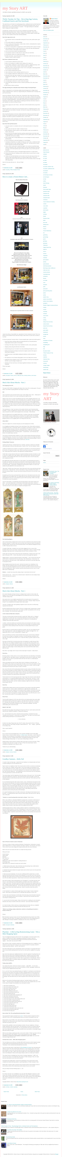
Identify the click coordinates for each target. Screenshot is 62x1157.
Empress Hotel (46, 218)
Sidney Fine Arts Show (48, 321)
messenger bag (46, 274)
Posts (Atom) (24, 1095)
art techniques (46, 176)
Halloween (45, 245)
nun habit (45, 280)
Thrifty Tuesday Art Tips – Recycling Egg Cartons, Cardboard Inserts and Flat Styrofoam (20, 20)
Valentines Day (46, 359)
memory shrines (27, 375)
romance (45, 313)
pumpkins (45, 303)
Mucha (11, 583)
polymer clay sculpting (47, 301)
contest (11, 1086)
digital (44, 212)
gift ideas (45, 241)
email (21, 1015)
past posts (45, 288)
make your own (20, 375)
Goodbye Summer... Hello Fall (13, 759)
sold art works (46, 323)
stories (44, 336)
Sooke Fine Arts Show (47, 326)
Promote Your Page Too (47, 448)
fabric (44, 220)
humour (11, 752)
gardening (45, 234)
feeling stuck (45, 224)
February (45, 45)
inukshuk (45, 257)
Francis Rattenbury (47, 230)
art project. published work (48, 168)
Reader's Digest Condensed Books (50, 305)
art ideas (7, 1086)
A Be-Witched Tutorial (11, 1143)
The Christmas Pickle (10, 1137)
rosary (44, 317)
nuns (44, 282)
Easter (44, 216)
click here (27, 439)
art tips (44, 179)
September (45, 42)
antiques (7, 583)
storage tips (45, 334)
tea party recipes (46, 350)
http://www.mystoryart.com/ (22, 1081)
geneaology (45, 237)
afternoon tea (46, 150)
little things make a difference (49, 268)
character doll (46, 193)
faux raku (45, 222)
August (44, 96)
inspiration (45, 255)
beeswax (12, 924)
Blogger (56, 1154)
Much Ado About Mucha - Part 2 (14, 382)
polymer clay (46, 297)
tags (44, 346)
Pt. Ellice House (24, 734)
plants (44, 292)
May (44, 102)
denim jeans (45, 210)
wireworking (45, 367)
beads (44, 185)
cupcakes (45, 208)
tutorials (45, 355)
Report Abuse (46, 372)
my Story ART (15, 8)
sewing (44, 319)
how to (15, 375)
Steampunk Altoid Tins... (12, 1118)
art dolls (45, 160)
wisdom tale (45, 369)
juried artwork (46, 263)
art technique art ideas (48, 174)
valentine (45, 357)
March (44, 74)
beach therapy (46, 183)
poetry (44, 295)
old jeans (45, 284)
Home (22, 1091)
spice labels (45, 330)
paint (44, 286)
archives (45, 156)
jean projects (46, 259)
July (44, 51)
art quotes (45, 172)
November (45, 67)
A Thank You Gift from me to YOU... (14, 1111)
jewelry (44, 261)
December (45, 38)
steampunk (45, 332)
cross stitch (45, 205)
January (45, 63)
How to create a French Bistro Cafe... (15, 177)
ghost (44, 239)
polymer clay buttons (47, 299)
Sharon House (54, 18)
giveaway (45, 243)
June (44, 53)
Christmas (45, 199)
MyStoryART (45, 444)
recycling (8, 169)
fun (44, 232)
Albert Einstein (46, 152)
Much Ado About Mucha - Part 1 (14, 591)
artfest (44, 181)
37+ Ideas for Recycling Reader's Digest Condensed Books (54, 483)
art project (8, 375)
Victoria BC (45, 361)
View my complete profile (48, 30)
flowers (44, 226)
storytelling (45, 342)
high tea (45, 249)
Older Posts (37, 1091)
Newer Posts (6, 1091)
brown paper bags (47, 189)
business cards (46, 191)
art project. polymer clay (48, 166)
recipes (44, 307)
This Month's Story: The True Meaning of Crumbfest (54, 472)
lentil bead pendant (47, 265)
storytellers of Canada (47, 340)
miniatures (45, 276)
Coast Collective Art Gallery (49, 201)
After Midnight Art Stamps (26, 1047)
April (44, 36)
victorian (45, 363)
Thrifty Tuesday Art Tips (15, 169)
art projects (45, 170)
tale (44, 348)
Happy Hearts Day (47, 247)
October (45, 40)
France (12, 375)
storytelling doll (46, 344)
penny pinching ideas (47, 290)
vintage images (46, 365)
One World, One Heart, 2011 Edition (14, 1129)
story (44, 338)
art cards (45, 158)
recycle (44, 309)
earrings (45, 214)
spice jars (45, 328)
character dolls (46, 195)
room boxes (33, 375)
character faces (46, 197)
